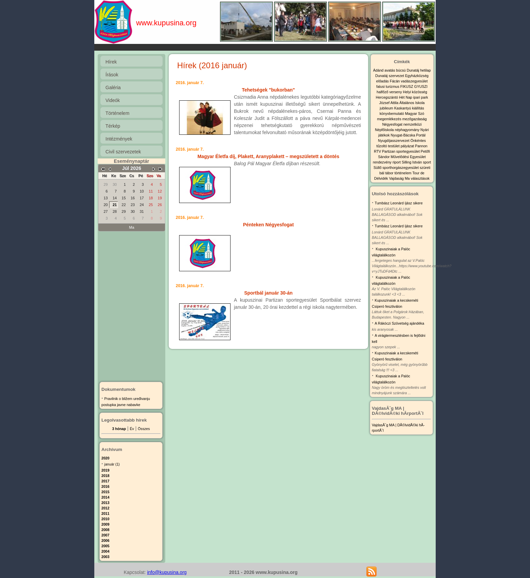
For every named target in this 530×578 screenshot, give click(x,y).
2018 (105, 476)
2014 (105, 497)
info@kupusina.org (167, 572)
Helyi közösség (415, 92)
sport (427, 162)
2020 (105, 458)
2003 (105, 557)
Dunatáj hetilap (419, 70)
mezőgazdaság (414, 119)
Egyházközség (416, 76)
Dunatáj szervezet (390, 76)
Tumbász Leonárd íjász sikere (399, 203)
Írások (111, 74)
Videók (112, 100)
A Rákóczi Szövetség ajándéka (399, 323)
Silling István (412, 162)
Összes (144, 429)
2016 (105, 486)
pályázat (408, 146)
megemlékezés (390, 119)
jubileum (387, 108)
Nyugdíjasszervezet (394, 141)
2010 (105, 519)
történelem (403, 173)
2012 (105, 508)
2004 (105, 551)
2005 (105, 546)
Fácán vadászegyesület (409, 81)
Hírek (111, 62)
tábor (389, 173)
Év (132, 429)
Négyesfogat (393, 124)
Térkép (112, 126)
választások (420, 178)
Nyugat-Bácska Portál (408, 135)
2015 (105, 492)
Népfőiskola (385, 130)
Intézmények (118, 139)
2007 (105, 535)
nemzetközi (412, 124)
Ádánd (379, 70)
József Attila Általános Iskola (402, 103)
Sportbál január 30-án (268, 293)
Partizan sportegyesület (401, 151)
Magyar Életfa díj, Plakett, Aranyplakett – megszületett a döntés (268, 156)
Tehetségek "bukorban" (268, 90)
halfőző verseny (390, 92)
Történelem (117, 113)
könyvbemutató (392, 113)
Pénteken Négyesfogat (268, 224)
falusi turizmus (388, 86)
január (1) (112, 464)
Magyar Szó (414, 113)
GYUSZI (421, 86)
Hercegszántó (387, 97)
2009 (105, 524)
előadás (383, 81)
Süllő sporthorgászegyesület (397, 168)
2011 (105, 513)
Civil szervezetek (123, 151)
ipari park (420, 97)
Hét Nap (406, 97)
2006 (105, 540)
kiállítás (418, 108)
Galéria (113, 87)
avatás (390, 70)
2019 (105, 470)
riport (397, 162)
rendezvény (382, 162)
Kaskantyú (403, 108)
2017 (105, 481)
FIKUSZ (407, 86)
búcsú (401, 70)
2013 (105, 503)
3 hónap (119, 429)
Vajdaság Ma (400, 178)
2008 (105, 530)
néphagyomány (407, 130)
